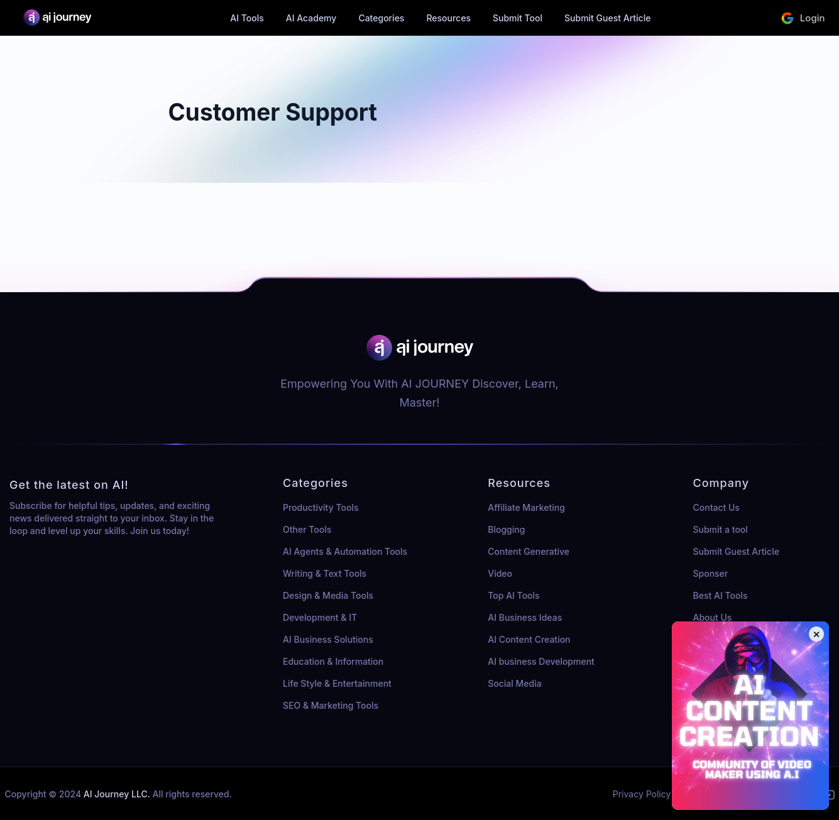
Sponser (710, 573)
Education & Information (333, 661)
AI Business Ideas (525, 617)
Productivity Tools (320, 507)
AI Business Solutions (328, 639)
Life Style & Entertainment (337, 683)
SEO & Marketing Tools (330, 705)
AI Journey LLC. (118, 794)
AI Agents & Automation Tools (345, 551)
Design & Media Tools (328, 595)
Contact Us (716, 507)
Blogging (506, 529)
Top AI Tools (513, 595)
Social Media (514, 683)
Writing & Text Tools (324, 573)
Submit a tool (720, 529)
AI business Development (541, 661)
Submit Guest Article (607, 18)
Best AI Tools (720, 595)
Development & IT (320, 617)
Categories (381, 18)
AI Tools (247, 18)
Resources (448, 18)
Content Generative (528, 551)
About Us (712, 617)
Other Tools (307, 529)
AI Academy (311, 18)
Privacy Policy (642, 794)
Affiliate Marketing (526, 507)
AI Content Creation (529, 639)
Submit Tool (517, 18)
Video (500, 573)
